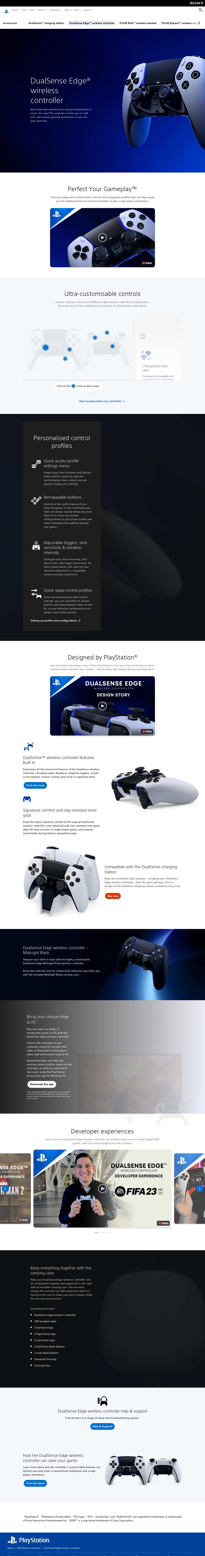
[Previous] (5, 1185)
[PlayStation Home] (6, 10)
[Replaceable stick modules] (70, 346)
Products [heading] (45, 1553)
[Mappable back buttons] (113, 343)
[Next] (199, 1185)
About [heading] (11, 1553)
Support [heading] (109, 1553)
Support (86, 10)
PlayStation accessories (28, 1544)
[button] (102, 234)
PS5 (23, 10)
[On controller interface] (65, 355)
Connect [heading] (173, 1553)
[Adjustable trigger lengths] (95, 334)
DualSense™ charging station (46, 19)
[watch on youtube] (163, 1219)
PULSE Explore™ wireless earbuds (182, 19)
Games (14, 10)
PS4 (31, 10)
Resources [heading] (142, 1553)
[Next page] (198, 19)
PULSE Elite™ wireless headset (138, 19)
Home (10, 1544)
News (66, 10)
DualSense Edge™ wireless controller (91, 19)
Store (76, 10)
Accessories (54, 10)
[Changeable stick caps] (45, 344)
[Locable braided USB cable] (107, 329)
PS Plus (41, 10)
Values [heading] (76, 1553)
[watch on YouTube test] (147, 259)
